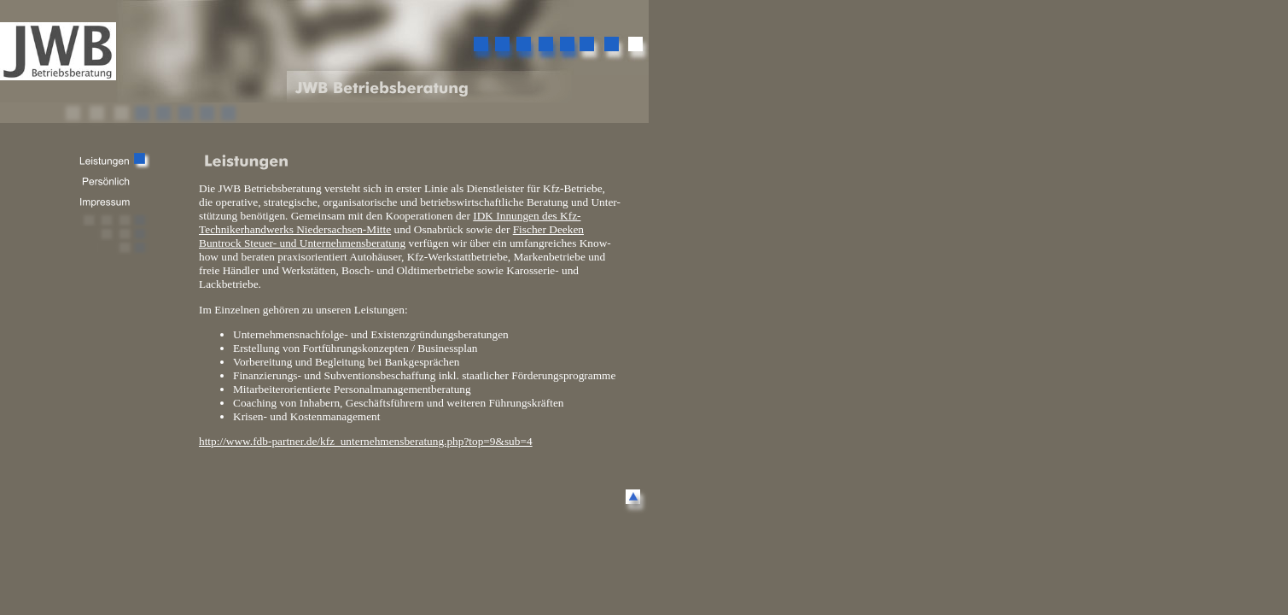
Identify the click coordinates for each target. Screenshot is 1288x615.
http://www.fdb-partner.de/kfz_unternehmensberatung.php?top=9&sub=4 (366, 441)
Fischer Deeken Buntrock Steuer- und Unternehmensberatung (391, 236)
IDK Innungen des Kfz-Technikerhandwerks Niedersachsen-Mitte (390, 222)
